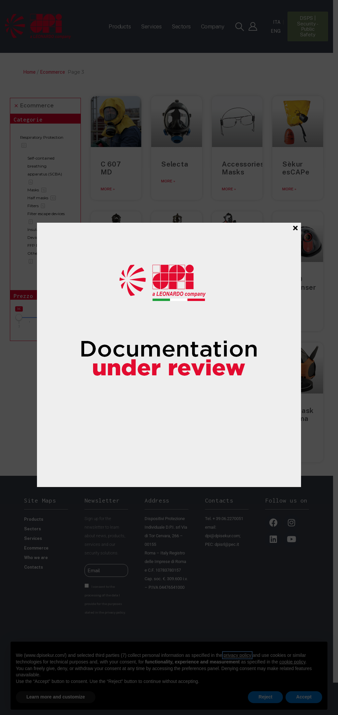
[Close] (295, 228)
